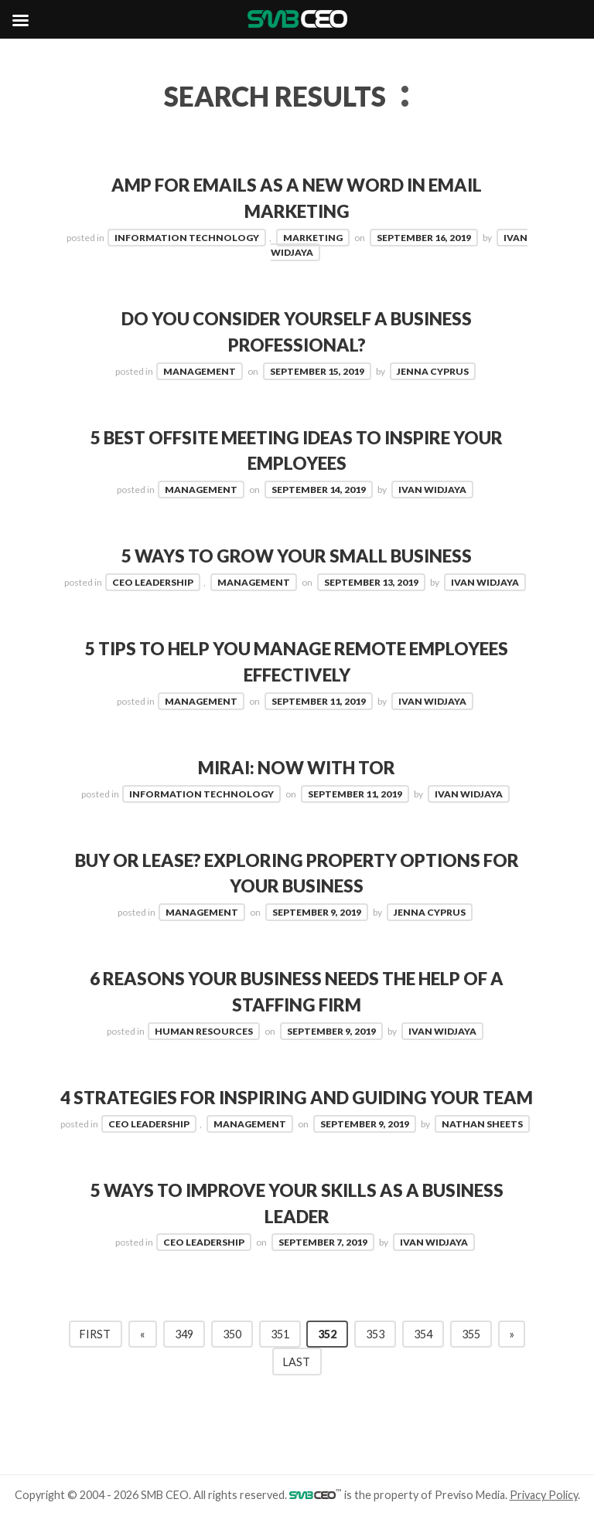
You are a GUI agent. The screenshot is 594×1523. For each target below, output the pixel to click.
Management (199, 371)
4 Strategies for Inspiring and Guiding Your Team (296, 1097)
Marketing (313, 237)
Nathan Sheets (482, 1124)
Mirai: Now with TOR (296, 767)
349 (184, 1334)
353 (375, 1334)
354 (423, 1334)
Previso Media (470, 1494)
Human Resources (204, 1031)
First (95, 1334)
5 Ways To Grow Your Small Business (296, 556)
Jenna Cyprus (433, 371)
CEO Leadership (152, 582)
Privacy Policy (544, 1494)
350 (232, 1334)
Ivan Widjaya (432, 489)
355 (471, 1334)
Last (296, 1361)
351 (280, 1334)
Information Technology (186, 237)
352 (327, 1334)
